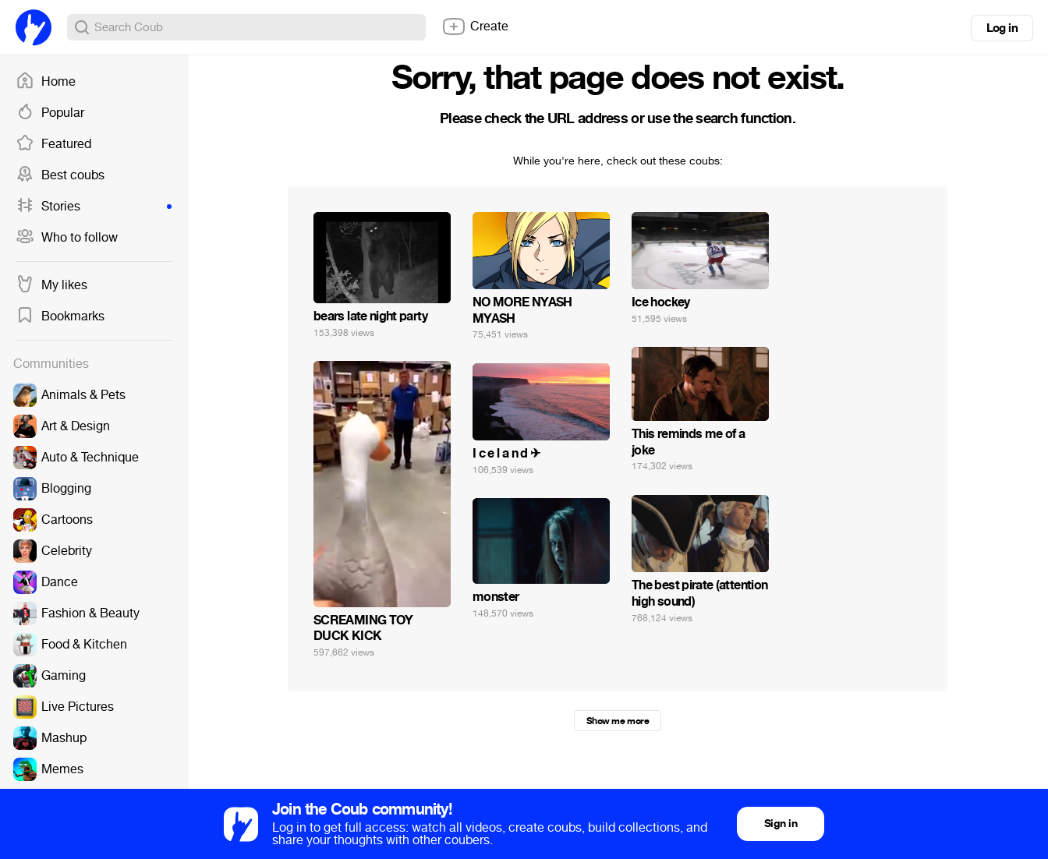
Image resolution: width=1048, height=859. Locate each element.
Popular (50, 113)
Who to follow (67, 238)
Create (474, 26)
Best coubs (60, 175)
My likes (51, 285)
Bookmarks (60, 316)
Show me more (617, 721)
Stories (94, 206)
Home (46, 82)
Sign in (780, 823)
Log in (1002, 28)
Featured (53, 144)
